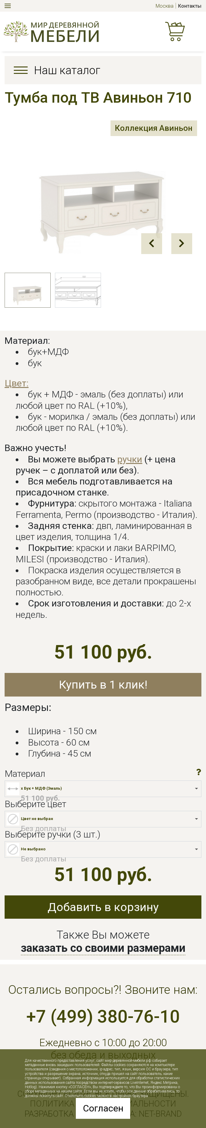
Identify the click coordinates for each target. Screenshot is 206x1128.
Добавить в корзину (103, 907)
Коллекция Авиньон (152, 129)
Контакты (189, 6)
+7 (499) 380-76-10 (103, 1016)
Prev (151, 243)
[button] (198, 772)
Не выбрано (33, 849)
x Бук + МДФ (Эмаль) (41, 788)
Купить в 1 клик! (103, 684)
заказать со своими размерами (103, 948)
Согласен (103, 1108)
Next (181, 243)
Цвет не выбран (37, 818)
